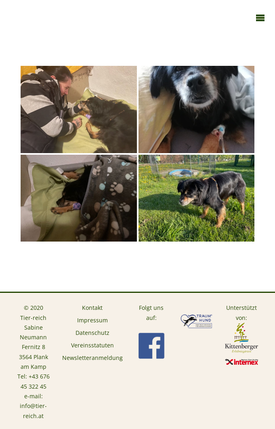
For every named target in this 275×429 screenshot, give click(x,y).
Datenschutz (92, 332)
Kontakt (92, 307)
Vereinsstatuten (92, 345)
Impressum (92, 320)
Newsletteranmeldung (92, 358)
